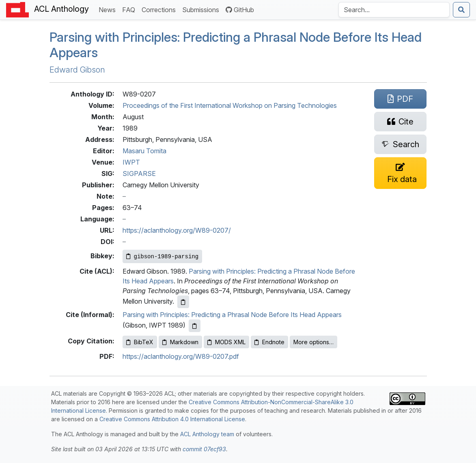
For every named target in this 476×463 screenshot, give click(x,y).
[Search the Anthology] (394, 9)
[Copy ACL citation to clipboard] (183, 302)
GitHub (240, 10)
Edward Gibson (77, 70)
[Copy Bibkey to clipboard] (162, 256)
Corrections (160, 9)
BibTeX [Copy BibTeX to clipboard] (139, 342)
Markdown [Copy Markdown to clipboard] (180, 342)
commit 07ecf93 (204, 449)
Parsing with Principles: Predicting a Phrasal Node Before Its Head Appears (236, 44)
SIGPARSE (139, 173)
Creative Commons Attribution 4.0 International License (172, 419)
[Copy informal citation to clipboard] (194, 325)
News (109, 9)
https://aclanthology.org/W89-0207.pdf (181, 356)
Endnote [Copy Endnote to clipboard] (269, 342)
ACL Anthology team (207, 434)
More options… (313, 342)
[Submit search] (461, 9)
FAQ (130, 9)
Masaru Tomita (144, 151)
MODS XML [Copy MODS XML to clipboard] (226, 342)
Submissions (202, 9)
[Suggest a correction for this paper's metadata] (400, 173)
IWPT (131, 162)
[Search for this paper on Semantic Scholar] (400, 144)
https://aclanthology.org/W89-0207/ (177, 230)
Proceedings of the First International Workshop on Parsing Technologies (230, 105)
